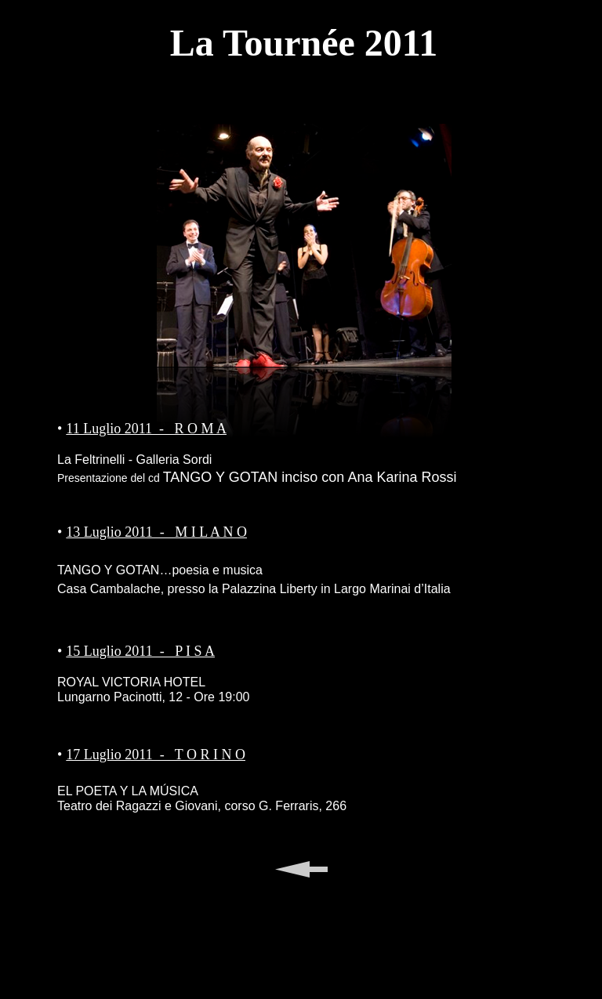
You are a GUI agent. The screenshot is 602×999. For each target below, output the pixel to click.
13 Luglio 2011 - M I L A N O (156, 532)
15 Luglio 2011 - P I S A (140, 651)
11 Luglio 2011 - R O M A (146, 428)
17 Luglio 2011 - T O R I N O (155, 754)
